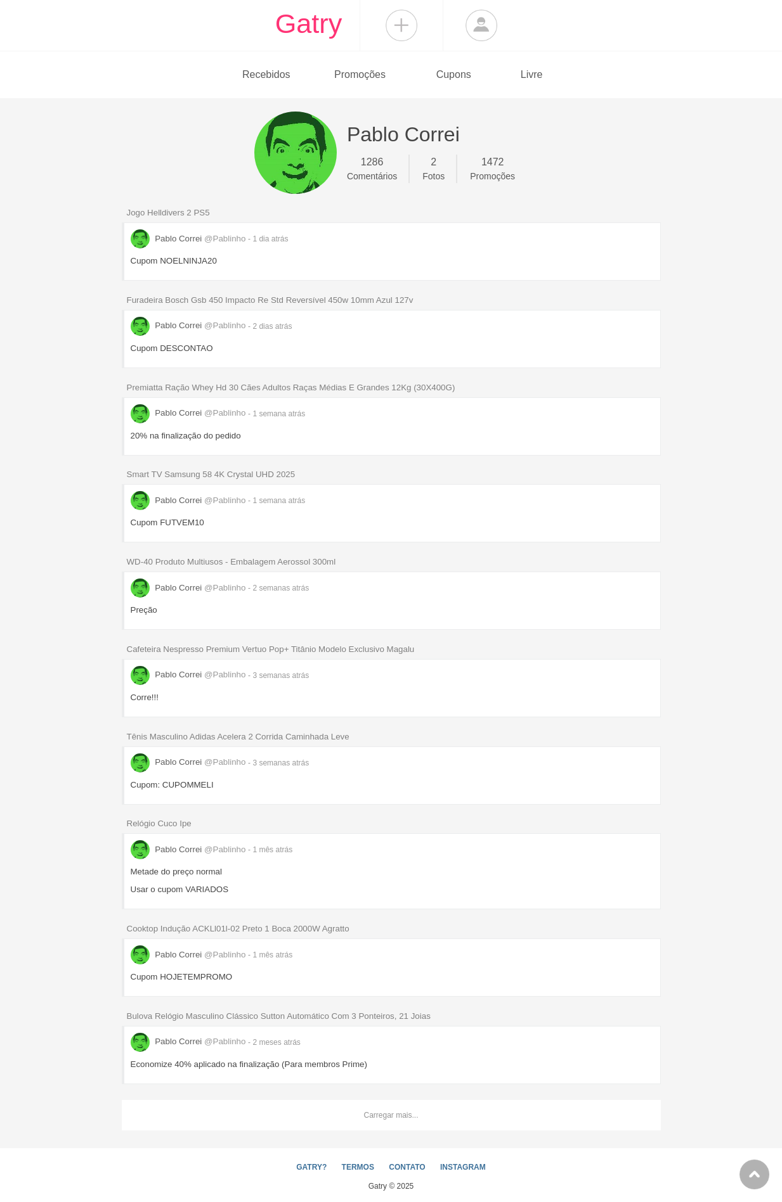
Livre (532, 74)
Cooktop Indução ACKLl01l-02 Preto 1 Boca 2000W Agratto (238, 928)
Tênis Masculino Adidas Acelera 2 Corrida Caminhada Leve (238, 736)
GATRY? (311, 1167)
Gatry (308, 23)
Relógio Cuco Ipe (159, 823)
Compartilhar (401, 25)
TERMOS (358, 1167)
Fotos (433, 168)
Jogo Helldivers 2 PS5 (168, 212)
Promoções (360, 74)
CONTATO (407, 1167)
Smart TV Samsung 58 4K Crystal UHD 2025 (211, 474)
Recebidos (266, 74)
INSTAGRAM (463, 1167)
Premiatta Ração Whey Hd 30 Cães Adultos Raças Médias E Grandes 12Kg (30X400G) (291, 387)
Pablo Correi (190, 238)
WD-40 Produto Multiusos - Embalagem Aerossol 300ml (231, 561)
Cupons (453, 74)
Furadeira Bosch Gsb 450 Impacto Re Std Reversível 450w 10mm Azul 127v (270, 300)
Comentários (372, 168)
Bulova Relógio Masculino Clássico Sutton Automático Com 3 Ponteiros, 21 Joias (279, 1016)
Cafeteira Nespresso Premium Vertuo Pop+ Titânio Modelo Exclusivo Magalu (271, 649)
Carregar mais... (390, 1115)
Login (481, 25)
